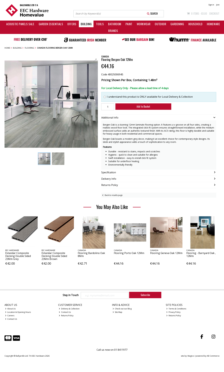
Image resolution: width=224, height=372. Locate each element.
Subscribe (145, 295)
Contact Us (11, 319)
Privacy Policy (173, 312)
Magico (191, 356)
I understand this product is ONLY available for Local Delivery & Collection (150, 96)
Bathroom (114, 24)
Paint (129, 24)
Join (217, 4)
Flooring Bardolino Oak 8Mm (91, 254)
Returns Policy (66, 315)
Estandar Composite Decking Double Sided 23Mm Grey (18, 256)
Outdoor (160, 24)
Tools (100, 24)
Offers (71, 24)
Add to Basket (143, 106)
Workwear (144, 24)
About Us (10, 308)
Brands (113, 30)
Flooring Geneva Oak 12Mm (166, 253)
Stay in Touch (71, 295)
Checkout (214, 13)
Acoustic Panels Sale (20, 24)
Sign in (211, 4)
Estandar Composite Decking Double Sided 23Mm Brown (54, 256)
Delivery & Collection (69, 308)
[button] (95, 60)
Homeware (213, 24)
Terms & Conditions (176, 308)
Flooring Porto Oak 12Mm (129, 253)
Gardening (177, 24)
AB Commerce (213, 356)
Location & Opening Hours (18, 312)
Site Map (117, 312)
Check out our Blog (122, 308)
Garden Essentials (51, 24)
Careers (9, 315)
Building (86, 24)
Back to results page (114, 195)
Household (195, 24)
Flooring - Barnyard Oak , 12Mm (201, 254)
